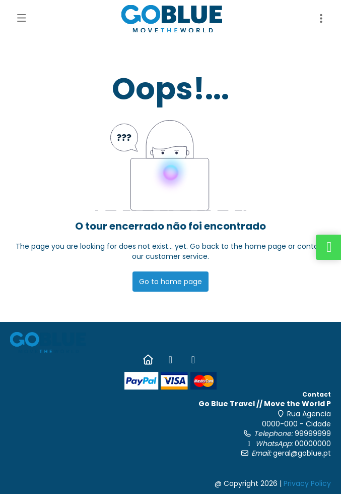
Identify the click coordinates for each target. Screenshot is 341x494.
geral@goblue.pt (302, 453)
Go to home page (170, 282)
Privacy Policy (307, 483)
